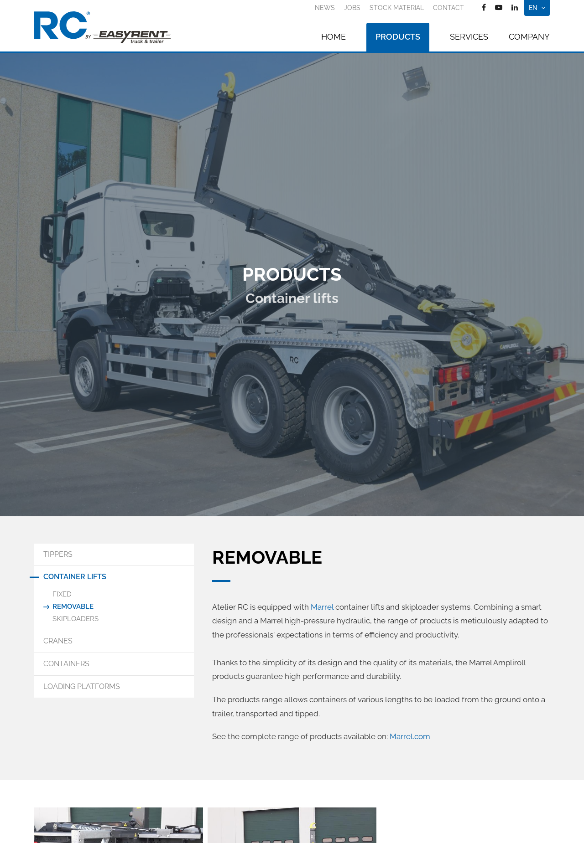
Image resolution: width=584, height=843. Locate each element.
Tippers (58, 554)
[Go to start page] (102, 27)
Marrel (323, 607)
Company (529, 36)
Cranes (58, 641)
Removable (73, 606)
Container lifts (74, 576)
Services (469, 36)
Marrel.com (410, 736)
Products (397, 36)
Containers (66, 663)
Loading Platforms (81, 686)
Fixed (62, 594)
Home (333, 36)
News (325, 7)
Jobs (352, 7)
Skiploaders (75, 619)
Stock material (397, 7)
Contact (448, 7)
